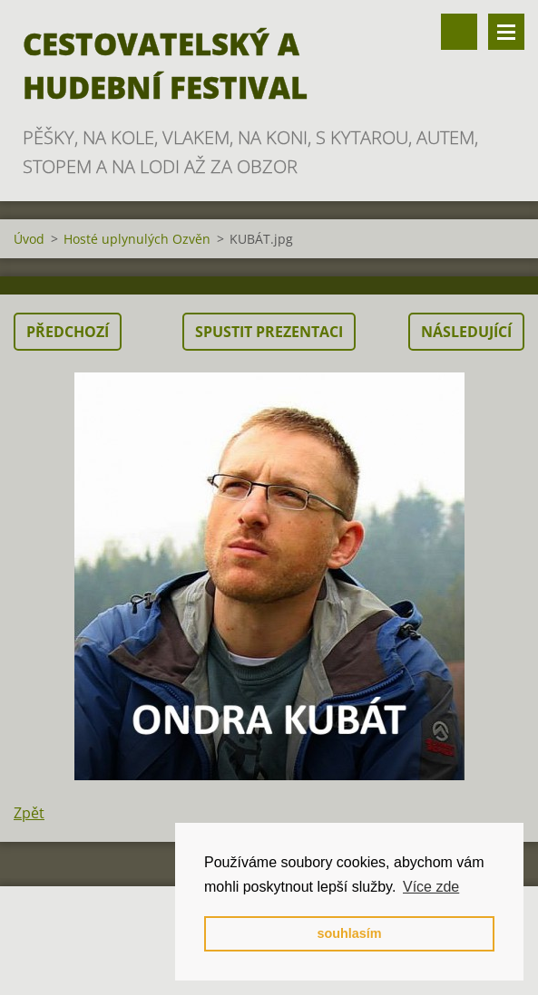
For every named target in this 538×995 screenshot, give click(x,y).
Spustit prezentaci (269, 332)
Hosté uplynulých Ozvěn (137, 238)
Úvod (29, 238)
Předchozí (67, 332)
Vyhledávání (459, 32)
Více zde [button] (431, 886)
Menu (506, 32)
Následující (466, 332)
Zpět (29, 813)
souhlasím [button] (349, 933)
